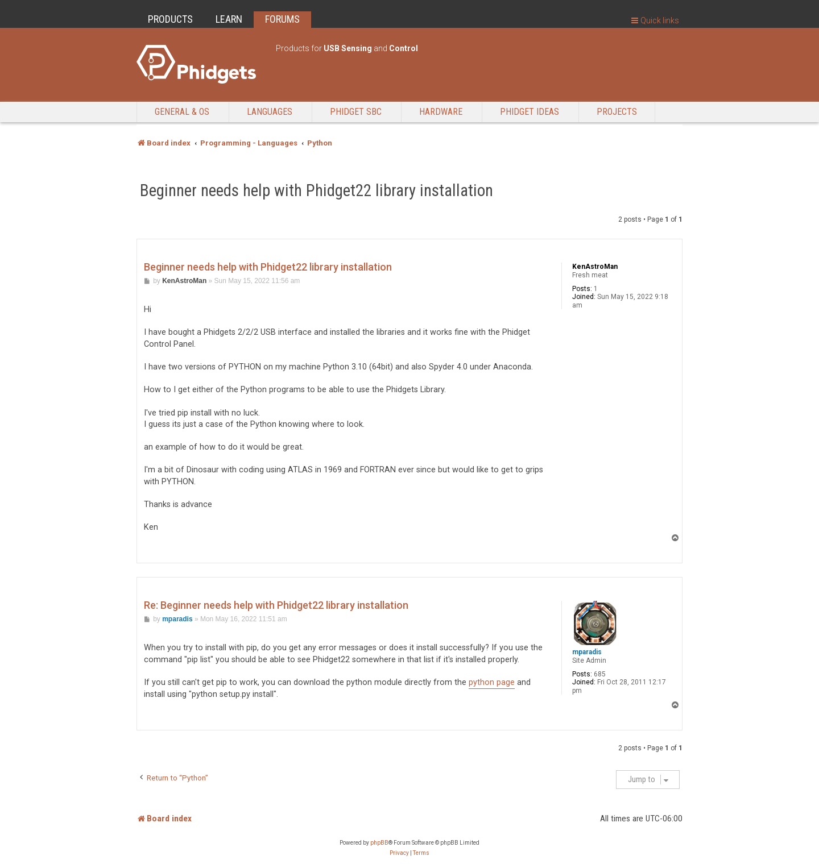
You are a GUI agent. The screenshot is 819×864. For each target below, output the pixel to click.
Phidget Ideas (529, 111)
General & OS (182, 111)
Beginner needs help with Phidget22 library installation (316, 190)
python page (492, 682)
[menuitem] (399, 853)
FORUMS (282, 19)
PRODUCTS (170, 19)
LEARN (229, 19)
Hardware (440, 111)
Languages (269, 111)
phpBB (379, 843)
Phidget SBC (356, 111)
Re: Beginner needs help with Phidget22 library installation (276, 605)
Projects (617, 111)
